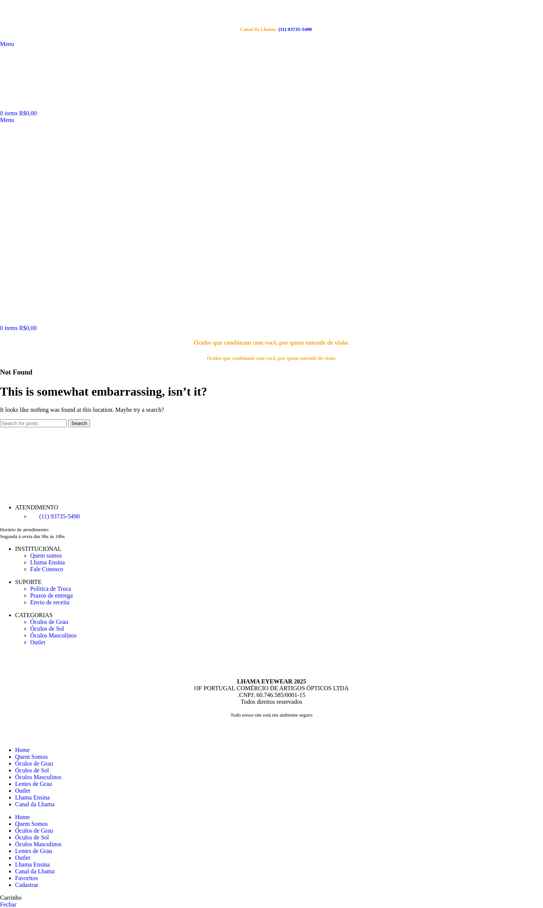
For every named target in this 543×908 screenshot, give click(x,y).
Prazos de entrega (51, 595)
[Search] (33, 423)
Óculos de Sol (47, 628)
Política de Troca (50, 588)
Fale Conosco (46, 569)
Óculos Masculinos (53, 635)
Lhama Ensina (47, 562)
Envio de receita (49, 602)
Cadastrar (26, 885)
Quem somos (46, 555)
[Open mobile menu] (7, 120)
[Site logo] (57, 106)
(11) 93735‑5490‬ (276, 29)
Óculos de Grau (49, 622)
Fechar (8, 904)
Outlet (37, 642)
